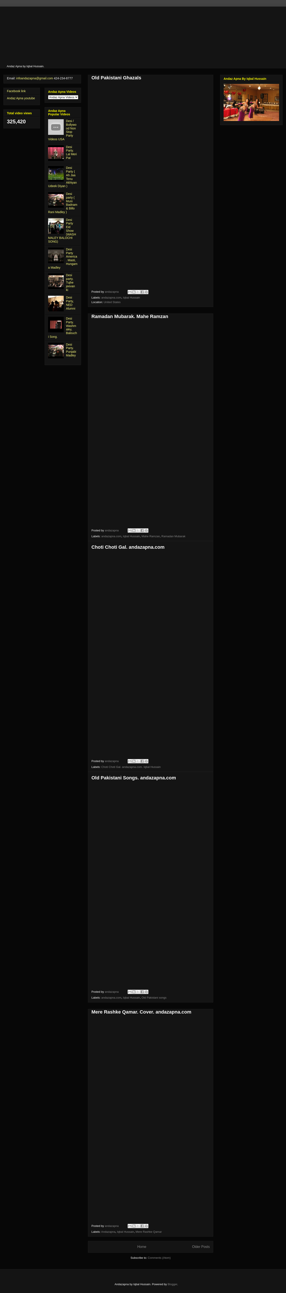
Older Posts (201, 1247)
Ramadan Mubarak (173, 536)
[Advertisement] (82, 37)
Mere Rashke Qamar (149, 1231)
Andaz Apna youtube (21, 98)
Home (141, 1247)
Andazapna (108, 1231)
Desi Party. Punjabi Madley (71, 350)
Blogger (172, 1284)
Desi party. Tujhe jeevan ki (70, 282)
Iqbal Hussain (131, 297)
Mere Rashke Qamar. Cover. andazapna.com (141, 1012)
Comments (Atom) (159, 1257)
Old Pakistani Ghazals (116, 77)
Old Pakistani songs (153, 997)
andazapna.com (111, 297)
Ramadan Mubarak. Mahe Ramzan (129, 316)
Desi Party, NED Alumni (70, 303)
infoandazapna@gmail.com (34, 78)
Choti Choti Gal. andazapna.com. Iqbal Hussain (131, 767)
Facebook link (16, 91)
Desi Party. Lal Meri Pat (71, 152)
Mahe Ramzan (150, 536)
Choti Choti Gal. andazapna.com (127, 547)
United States (112, 302)
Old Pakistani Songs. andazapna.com (133, 777)
